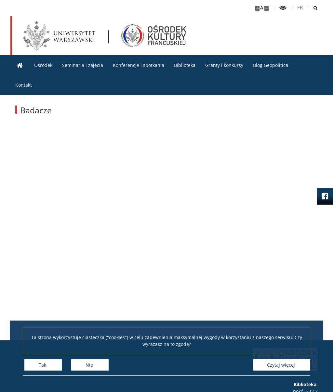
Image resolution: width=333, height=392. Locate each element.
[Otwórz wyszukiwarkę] (313, 8)
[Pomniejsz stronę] (266, 8)
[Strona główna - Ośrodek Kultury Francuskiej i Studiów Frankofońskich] (153, 35)
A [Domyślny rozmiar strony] (261, 7)
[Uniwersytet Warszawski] (59, 35)
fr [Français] (300, 7)
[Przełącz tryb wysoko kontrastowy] (282, 8)
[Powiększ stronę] (257, 8)
